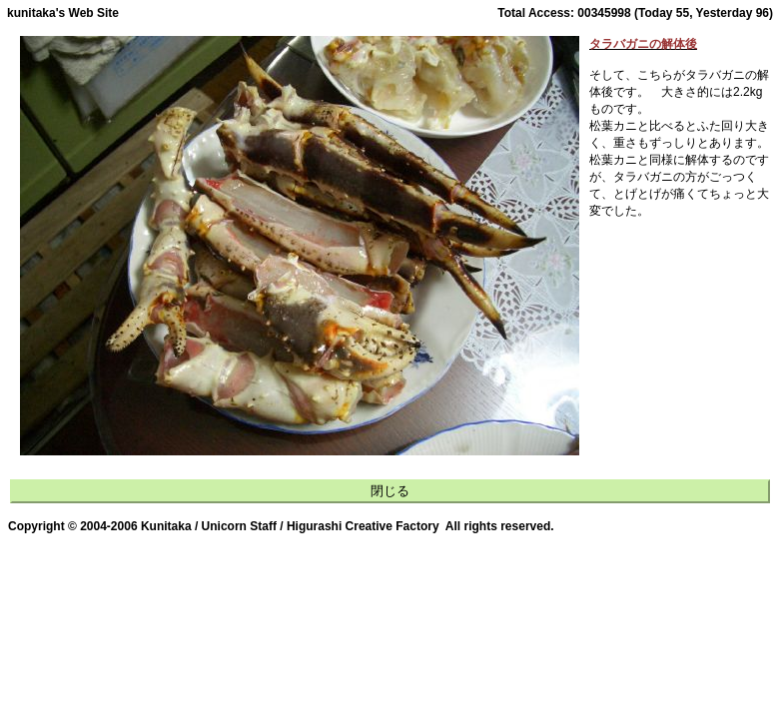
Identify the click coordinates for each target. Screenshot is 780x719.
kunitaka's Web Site (63, 13)
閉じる (390, 490)
